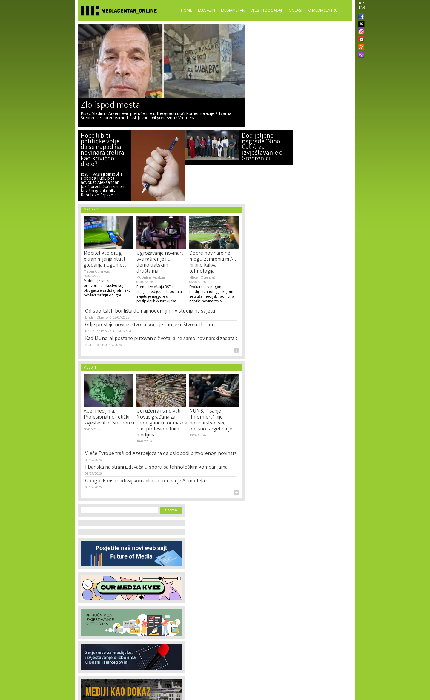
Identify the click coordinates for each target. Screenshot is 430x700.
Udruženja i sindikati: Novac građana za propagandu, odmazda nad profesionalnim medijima (161, 423)
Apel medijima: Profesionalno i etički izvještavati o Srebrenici (109, 417)
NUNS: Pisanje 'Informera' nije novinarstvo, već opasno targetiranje (210, 420)
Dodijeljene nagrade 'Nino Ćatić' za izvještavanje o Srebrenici (262, 148)
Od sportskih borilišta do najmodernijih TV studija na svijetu (150, 311)
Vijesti (90, 368)
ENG (362, 7)
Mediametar (233, 10)
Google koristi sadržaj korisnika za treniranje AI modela (145, 481)
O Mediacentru (323, 10)
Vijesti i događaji (267, 10)
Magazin (206, 10)
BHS (362, 3)
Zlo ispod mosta (110, 106)
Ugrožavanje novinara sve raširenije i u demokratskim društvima (160, 262)
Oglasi (295, 10)
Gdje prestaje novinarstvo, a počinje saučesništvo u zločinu (150, 325)
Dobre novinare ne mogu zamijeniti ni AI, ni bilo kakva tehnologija (212, 262)
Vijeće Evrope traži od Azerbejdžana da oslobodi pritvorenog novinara (161, 454)
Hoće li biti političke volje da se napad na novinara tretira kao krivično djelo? (102, 150)
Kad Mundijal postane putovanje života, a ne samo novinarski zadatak (161, 339)
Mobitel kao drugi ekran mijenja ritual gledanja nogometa (105, 259)
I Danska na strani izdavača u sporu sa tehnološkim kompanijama (156, 467)
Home (186, 10)
